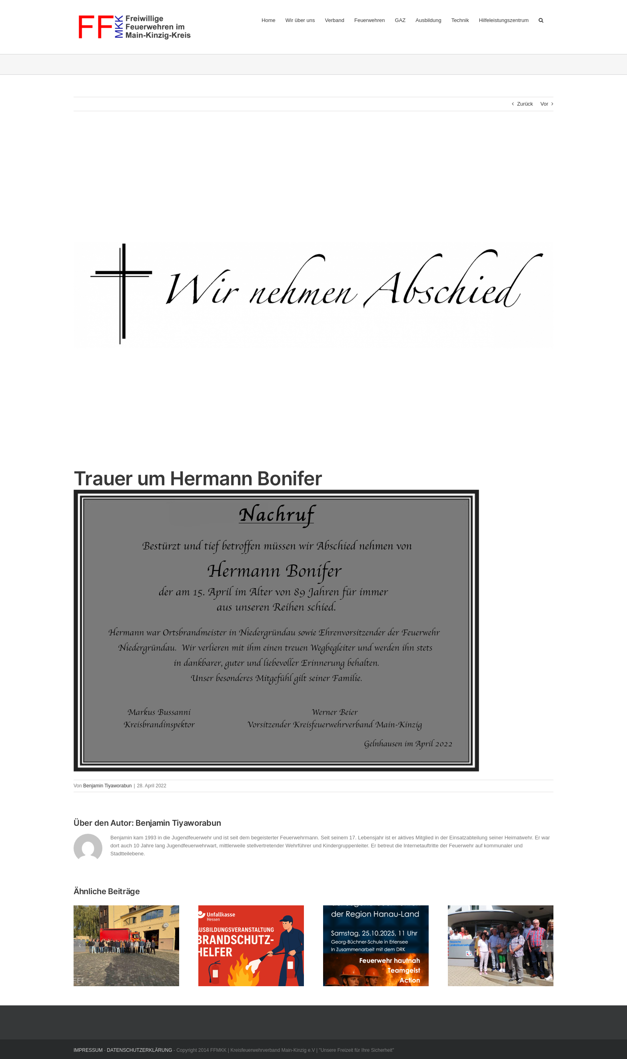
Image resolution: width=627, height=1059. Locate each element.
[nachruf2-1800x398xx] (313, 295)
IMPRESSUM (88, 1050)
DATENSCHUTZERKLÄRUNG (139, 1050)
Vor (544, 104)
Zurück (525, 104)
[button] (541, 20)
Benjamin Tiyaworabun (107, 786)
